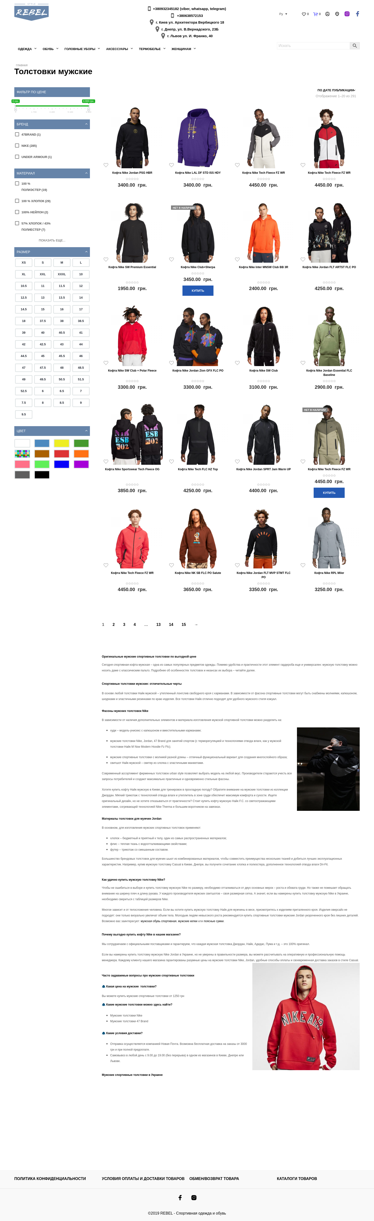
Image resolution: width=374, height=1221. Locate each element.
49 (23, 379)
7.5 (23, 402)
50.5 (62, 379)
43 (61, 344)
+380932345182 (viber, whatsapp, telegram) (189, 9)
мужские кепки (187, 921)
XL (24, 274)
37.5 (43, 321)
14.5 (24, 309)
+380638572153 (190, 16)
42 (23, 344)
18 (23, 321)
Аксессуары (117, 49)
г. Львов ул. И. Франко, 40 (190, 36)
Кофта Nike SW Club (263, 370)
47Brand (31, 134)
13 (42, 297)
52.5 (24, 391)
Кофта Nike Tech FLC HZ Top (198, 469)
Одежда (25, 49)
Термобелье (150, 49)
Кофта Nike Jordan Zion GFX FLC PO (197, 370)
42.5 (43, 344)
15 (42, 309)
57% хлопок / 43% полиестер (36, 226)
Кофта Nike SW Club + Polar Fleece (132, 370)
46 (81, 356)
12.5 (24, 297)
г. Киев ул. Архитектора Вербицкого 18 (190, 22)
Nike (29, 146)
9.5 (23, 414)
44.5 (24, 356)
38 (61, 321)
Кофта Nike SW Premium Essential (132, 267)
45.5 (62, 356)
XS (24, 262)
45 (42, 356)
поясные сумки (214, 921)
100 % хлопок (36, 201)
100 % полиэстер (34, 187)
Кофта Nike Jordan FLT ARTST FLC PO (329, 267)
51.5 (81, 379)
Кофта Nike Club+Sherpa (198, 267)
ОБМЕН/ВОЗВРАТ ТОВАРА (214, 1179)
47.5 (43, 367)
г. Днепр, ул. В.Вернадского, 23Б (190, 29)
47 (23, 367)
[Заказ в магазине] (335, 90)
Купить (198, 290)
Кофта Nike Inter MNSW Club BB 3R (263, 267)
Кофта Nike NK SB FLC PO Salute (198, 573)
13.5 (62, 297)
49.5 (43, 379)
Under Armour (36, 157)
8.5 (62, 402)
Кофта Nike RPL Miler (329, 573)
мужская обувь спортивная (158, 921)
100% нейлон (34, 212)
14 (81, 297)
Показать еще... (52, 240)
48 (61, 367)
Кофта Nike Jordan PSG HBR (132, 172)
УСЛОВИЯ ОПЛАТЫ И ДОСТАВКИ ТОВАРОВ (143, 1179)
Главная (22, 65)
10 (81, 274)
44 (81, 344)
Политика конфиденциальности (50, 1179)
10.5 (24, 286)
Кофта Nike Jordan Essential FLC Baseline (329, 373)
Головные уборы (79, 49)
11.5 (62, 286)
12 (81, 286)
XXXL (62, 274)
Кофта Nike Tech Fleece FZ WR (263, 172)
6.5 (62, 391)
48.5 (81, 367)
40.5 (62, 332)
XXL (43, 274)
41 (81, 332)
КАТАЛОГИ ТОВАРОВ (297, 1179)
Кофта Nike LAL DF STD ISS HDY (198, 172)
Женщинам (181, 49)
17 (81, 309)
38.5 (81, 321)
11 (42, 286)
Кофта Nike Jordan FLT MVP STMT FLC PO (264, 575)
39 (23, 332)
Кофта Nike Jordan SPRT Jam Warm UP (263, 469)
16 (61, 309)
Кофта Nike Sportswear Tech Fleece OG (132, 469)
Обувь (48, 49)
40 (42, 332)
